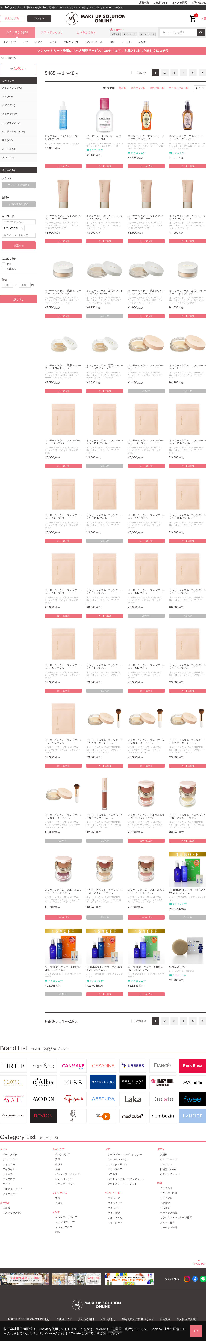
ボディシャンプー (170, 1159)
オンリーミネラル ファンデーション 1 (187, 367)
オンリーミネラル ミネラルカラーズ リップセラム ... (104, 816)
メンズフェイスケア (66, 1217)
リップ (6, 1184)
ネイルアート (115, 1208)
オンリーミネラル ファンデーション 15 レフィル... (187, 442)
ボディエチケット (170, 1174)
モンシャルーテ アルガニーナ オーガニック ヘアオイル (187, 146)
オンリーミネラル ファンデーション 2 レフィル (187, 667)
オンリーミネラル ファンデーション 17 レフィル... (104, 442)
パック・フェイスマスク (68, 1174)
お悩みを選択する (18, 204)
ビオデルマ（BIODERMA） (58, 143)
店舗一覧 (144, 2)
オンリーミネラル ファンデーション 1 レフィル (63, 741)
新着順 (122, 87)
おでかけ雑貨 (167, 1222)
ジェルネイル (115, 1217)
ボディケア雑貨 (168, 1212)
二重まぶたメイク (12, 1189)
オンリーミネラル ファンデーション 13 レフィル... (104, 517)
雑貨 (112, 42)
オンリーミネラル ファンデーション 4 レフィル (104, 667)
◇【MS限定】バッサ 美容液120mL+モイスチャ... (187, 891)
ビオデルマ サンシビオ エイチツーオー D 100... (103, 137)
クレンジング (62, 1154)
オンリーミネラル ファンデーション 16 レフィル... (146, 442)
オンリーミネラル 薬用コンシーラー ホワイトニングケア (62, 376)
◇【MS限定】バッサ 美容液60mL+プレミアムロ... (104, 968)
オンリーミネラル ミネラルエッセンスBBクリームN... (63, 217)
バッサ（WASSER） (179, 897)
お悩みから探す (86, 32)
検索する (18, 245)
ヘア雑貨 (165, 1202)
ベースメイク (10, 1154)
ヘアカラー (114, 1174)
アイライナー (10, 1169)
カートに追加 (63, 166)
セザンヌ (115, 34)
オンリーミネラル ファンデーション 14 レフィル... (63, 517)
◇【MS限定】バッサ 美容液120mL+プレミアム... (62, 968)
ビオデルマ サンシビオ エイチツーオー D (104, 144)
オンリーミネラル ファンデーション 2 (146, 367)
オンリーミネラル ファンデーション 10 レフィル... (63, 592)
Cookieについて (82, 1333)
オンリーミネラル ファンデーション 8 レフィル (146, 592)
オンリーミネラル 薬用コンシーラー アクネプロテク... (63, 292)
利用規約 (165, 1319)
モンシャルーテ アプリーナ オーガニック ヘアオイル (146, 146)
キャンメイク (129, 34)
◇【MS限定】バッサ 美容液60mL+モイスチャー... (145, 968)
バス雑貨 (165, 1207)
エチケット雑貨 (168, 1227)
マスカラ (8, 1174)
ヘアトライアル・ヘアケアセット (126, 1179)
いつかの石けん (177, 967)
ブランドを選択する (19, 185)
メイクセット (10, 1193)
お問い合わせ (198, 2)
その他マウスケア (12, 1212)
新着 (9, 264)
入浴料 (163, 1154)
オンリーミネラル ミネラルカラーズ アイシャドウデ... (146, 816)
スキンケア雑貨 (168, 1193)
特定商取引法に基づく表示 (138, 1319)
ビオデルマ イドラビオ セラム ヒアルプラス (62, 137)
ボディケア (166, 1164)
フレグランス (71, 42)
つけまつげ (166, 1188)
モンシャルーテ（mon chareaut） (143, 143)
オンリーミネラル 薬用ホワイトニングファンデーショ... (104, 292)
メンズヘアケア (63, 1227)
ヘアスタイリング (117, 1164)
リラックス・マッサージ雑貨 (176, 1217)
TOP (2, 57)
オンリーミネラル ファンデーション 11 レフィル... (187, 517)
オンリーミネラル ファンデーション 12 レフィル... (146, 517)
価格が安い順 (138, 87)
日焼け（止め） (168, 1169)
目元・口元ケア (63, 1179)
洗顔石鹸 (190, 971)
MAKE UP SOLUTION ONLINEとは (29, 1319)
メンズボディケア (65, 1222)
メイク (53, 42)
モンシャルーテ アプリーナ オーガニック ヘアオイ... (146, 137)
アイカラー (9, 1164)
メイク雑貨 (166, 1198)
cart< (193, 15)
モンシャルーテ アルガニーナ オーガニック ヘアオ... (187, 137)
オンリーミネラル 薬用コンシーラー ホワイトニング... (63, 367)
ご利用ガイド (160, 2)
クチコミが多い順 (178, 87)
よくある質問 (179, 2)
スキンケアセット (65, 1184)
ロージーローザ (147, 34)
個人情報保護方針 (187, 1319)
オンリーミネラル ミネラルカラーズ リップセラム (103, 826)
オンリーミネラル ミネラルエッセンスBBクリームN (62, 226)
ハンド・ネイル (93, 42)
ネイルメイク (115, 1202)
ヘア (25, 42)
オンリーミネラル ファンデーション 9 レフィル (104, 592)
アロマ (59, 1202)
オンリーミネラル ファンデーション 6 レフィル (187, 592)
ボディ (38, 42)
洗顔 (57, 1159)
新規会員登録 (12, 18)
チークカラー (10, 1159)
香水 (57, 1198)
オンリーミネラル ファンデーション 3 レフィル (146, 667)
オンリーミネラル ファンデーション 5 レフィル (63, 667)
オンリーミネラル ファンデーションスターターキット (103, 751)
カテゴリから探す (17, 32)
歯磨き (6, 1208)
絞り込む (18, 299)
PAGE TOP (199, 1263)
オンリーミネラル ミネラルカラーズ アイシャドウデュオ (145, 826)
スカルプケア (115, 1169)
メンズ (142, 42)
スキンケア (10, 42)
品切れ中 (105, 316)
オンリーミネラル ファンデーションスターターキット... (104, 741)
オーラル (126, 42)
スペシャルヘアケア (119, 1159)
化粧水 (59, 1164)
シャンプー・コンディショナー (125, 1154)
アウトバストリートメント (122, 1184)
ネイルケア (114, 1198)
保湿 (57, 1169)
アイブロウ (9, 1179)
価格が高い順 (157, 87)
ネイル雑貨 (114, 1212)
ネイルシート (115, 1222)
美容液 (76, 143)
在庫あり (141, 72)
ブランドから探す (52, 32)
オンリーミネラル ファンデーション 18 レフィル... (63, 442)
